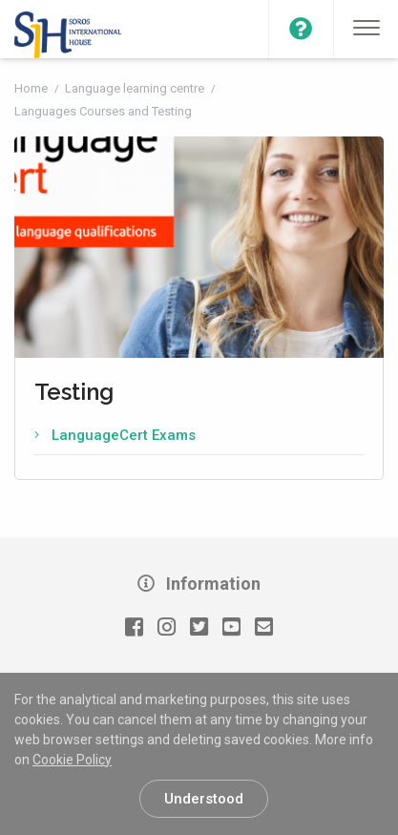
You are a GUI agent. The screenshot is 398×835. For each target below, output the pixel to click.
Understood (203, 798)
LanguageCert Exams (124, 435)
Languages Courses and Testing (103, 111)
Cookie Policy (72, 759)
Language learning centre (136, 88)
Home (32, 88)
